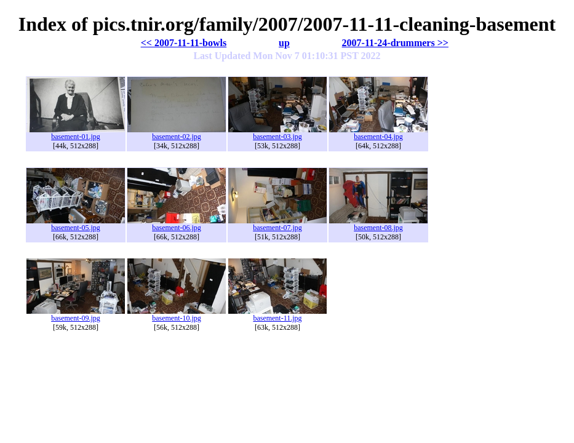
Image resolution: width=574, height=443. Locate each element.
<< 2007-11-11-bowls (184, 43)
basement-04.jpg (378, 133)
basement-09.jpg (75, 314)
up (284, 43)
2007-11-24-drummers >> (395, 43)
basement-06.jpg (176, 224)
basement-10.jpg (176, 314)
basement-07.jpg (277, 224)
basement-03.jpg (277, 133)
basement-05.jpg (75, 224)
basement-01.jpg (75, 133)
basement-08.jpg (378, 224)
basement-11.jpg (277, 314)
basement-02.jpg (176, 133)
